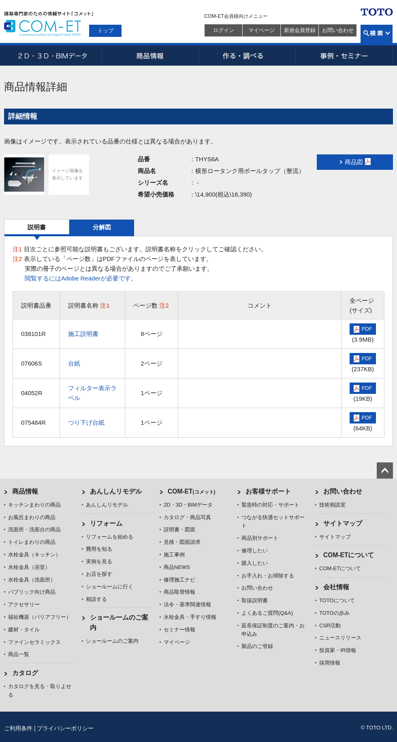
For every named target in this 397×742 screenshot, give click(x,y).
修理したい (254, 550)
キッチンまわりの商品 (34, 505)
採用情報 (329, 663)
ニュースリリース (340, 638)
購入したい (254, 563)
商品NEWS (177, 567)
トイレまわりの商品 (31, 542)
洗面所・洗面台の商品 (34, 529)
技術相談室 (332, 505)
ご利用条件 (18, 728)
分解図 (102, 227)
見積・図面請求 (182, 542)
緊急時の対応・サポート (270, 505)
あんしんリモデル (116, 491)
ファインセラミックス (34, 642)
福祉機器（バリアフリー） (39, 617)
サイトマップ (342, 523)
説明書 (37, 227)
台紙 (74, 363)
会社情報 (336, 587)
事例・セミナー (344, 55)
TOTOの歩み (334, 613)
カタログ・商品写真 (187, 517)
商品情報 (149, 55)
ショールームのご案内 (112, 641)
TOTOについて (337, 600)
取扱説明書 (254, 600)
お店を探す (99, 574)
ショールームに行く (109, 587)
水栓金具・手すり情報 (190, 617)
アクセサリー (24, 604)
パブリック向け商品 (31, 592)
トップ (105, 31)
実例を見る (99, 561)
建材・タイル (24, 630)
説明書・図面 (179, 529)
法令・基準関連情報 (187, 604)
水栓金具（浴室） (29, 567)
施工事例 (174, 555)
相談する (96, 599)
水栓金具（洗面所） (31, 580)
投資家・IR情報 (337, 650)
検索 (377, 34)
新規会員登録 (300, 30)
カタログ (25, 672)
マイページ (261, 30)
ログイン (223, 30)
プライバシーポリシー (65, 728)
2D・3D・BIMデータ (52, 55)
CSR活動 (330, 625)
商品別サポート (259, 538)
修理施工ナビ (179, 580)
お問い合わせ (338, 30)
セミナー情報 (179, 630)
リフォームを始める (109, 537)
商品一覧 (18, 654)
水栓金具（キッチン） (34, 555)
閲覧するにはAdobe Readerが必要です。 (81, 278)
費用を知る (99, 549)
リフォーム (106, 523)
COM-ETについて (348, 555)
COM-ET (192, 491)
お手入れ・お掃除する (267, 576)
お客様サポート (268, 491)
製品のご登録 (257, 646)
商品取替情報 (179, 592)
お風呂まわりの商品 (31, 517)
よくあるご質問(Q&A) (267, 613)
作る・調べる (247, 55)
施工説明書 (83, 333)
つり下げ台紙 (86, 422)
